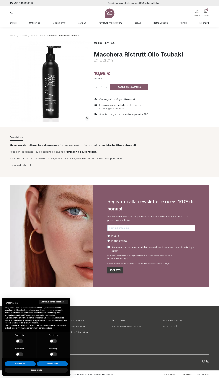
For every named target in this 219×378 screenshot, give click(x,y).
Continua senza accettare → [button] (54, 302)
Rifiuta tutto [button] (20, 364)
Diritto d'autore (119, 319)
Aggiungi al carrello (129, 87)
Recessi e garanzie (172, 319)
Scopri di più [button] (36, 370)
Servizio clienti (169, 326)
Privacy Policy (170, 374)
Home (13, 35)
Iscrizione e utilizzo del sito (126, 326)
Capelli (23, 35)
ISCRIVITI (115, 270)
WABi (207, 374)
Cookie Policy (186, 374)
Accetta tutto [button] (52, 364)
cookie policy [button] (50, 315)
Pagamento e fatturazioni (74, 332)
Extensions (37, 35)
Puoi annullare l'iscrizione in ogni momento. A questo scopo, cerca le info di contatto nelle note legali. (139, 257)
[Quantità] (102, 87)
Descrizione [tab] (16, 137)
